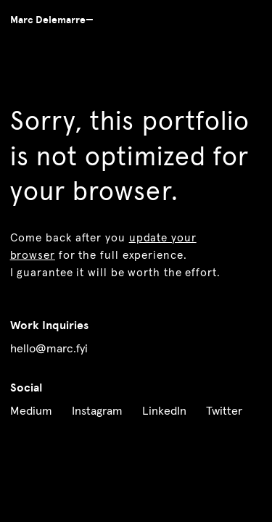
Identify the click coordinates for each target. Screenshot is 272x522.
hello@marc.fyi (49, 349)
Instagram (97, 411)
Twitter (224, 411)
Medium (31, 411)
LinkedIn (164, 411)
